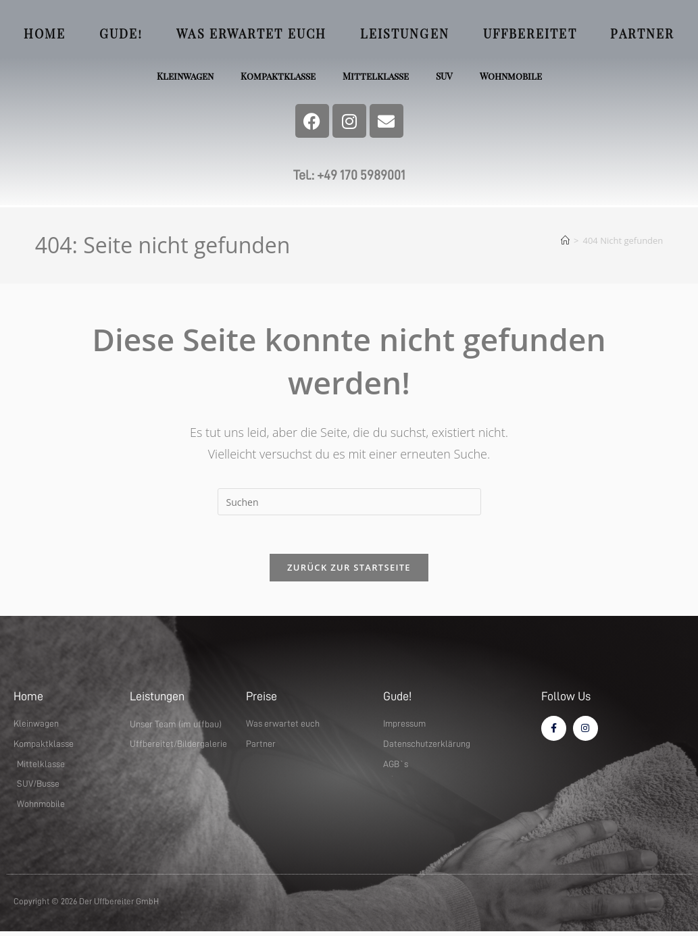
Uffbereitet (530, 34)
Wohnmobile (513, 76)
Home (45, 34)
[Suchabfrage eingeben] (349, 501)
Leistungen (404, 34)
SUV (446, 76)
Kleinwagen (182, 76)
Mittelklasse (376, 76)
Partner (642, 34)
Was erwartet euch (251, 34)
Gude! (121, 34)
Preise (261, 699)
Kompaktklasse (277, 76)
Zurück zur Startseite (349, 570)
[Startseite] (565, 240)
